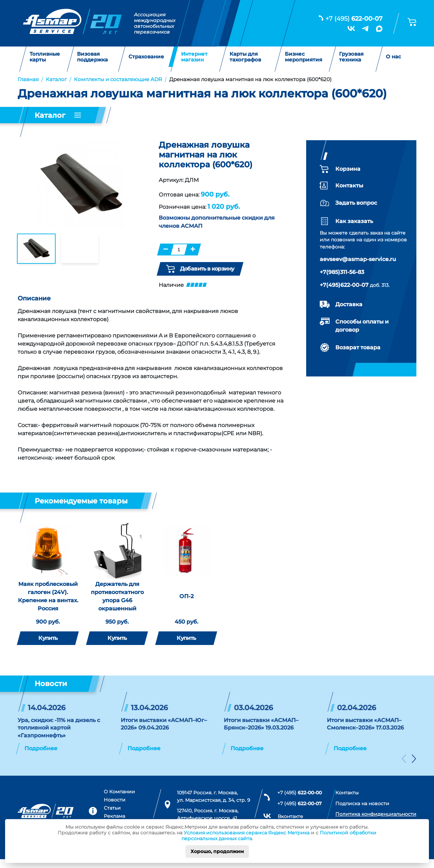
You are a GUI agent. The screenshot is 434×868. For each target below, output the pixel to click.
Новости (114, 809)
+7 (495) (354, 18)
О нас (393, 57)
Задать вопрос (356, 203)
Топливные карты (44, 56)
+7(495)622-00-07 (344, 285)
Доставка (348, 304)
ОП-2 (186, 605)
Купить (47, 646)
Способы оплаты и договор (362, 325)
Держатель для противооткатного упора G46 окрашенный (117, 604)
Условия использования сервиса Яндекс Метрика (247, 833)
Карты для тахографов (245, 56)
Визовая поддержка (92, 56)
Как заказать (354, 221)
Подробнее (40, 757)
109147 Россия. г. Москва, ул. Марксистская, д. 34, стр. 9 (213, 805)
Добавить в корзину (200, 269)
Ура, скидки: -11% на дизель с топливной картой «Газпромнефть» (59, 736)
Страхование (146, 57)
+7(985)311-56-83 (342, 272)
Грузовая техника (351, 56)
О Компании (119, 800)
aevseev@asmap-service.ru (358, 259)
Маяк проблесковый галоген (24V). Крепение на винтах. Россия (48, 604)
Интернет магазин (194, 56)
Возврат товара (357, 347)
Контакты (349, 185)
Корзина (347, 169)
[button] (403, 768)
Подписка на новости (362, 812)
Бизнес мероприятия (303, 56)
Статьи (112, 816)
